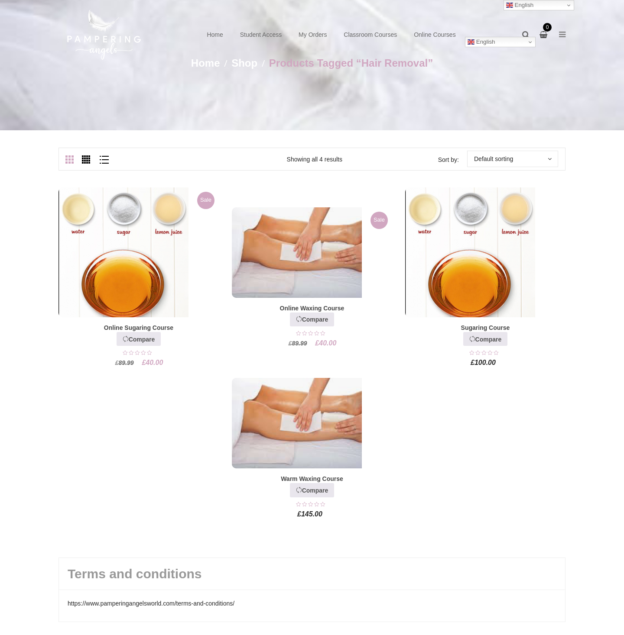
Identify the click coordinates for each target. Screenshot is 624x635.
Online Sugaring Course (138, 327)
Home (215, 34)
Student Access (261, 34)
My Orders (313, 34)
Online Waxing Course (312, 308)
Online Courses (435, 34)
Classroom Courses (370, 34)
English (481, 42)
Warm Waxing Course (312, 478)
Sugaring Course (485, 327)
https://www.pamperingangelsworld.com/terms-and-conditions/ (151, 603)
